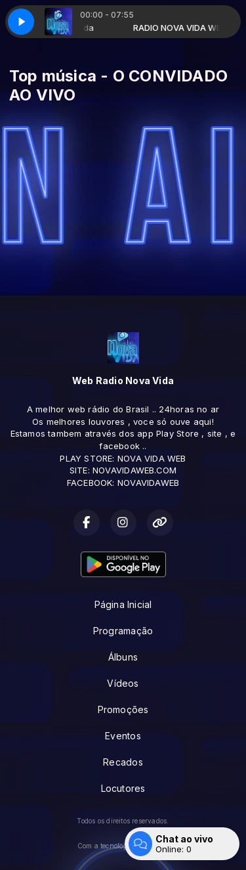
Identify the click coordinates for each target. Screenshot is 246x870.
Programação (123, 630)
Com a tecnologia (123, 845)
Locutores (123, 788)
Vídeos (122, 683)
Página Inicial (123, 604)
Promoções (123, 709)
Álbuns (123, 657)
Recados (122, 762)
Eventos (122, 735)
